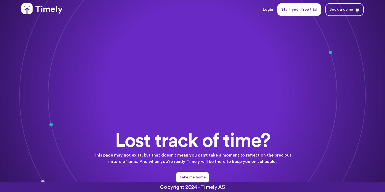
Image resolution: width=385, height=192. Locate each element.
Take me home (192, 177)
